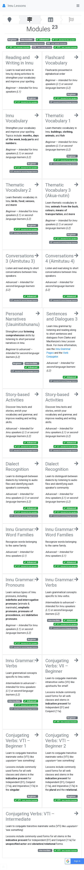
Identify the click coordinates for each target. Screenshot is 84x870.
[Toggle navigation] (77, 5)
